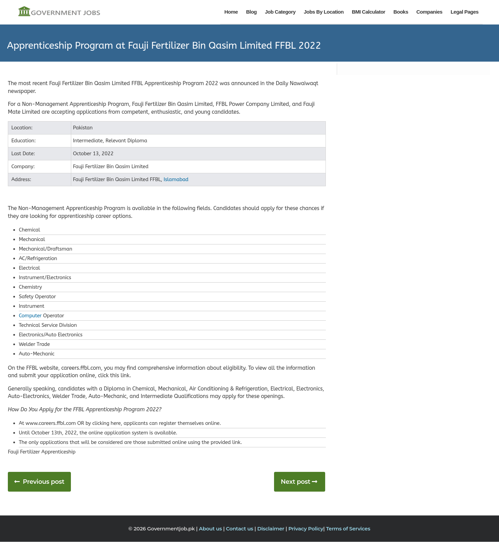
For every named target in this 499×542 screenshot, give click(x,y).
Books (400, 12)
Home (231, 12)
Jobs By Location (324, 12)
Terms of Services (348, 528)
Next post (296, 481)
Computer (30, 316)
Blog (251, 12)
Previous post (43, 481)
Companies (429, 12)
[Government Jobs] (59, 12)
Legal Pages (465, 12)
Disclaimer (271, 528)
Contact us (240, 528)
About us (211, 528)
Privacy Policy (305, 528)
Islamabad (176, 179)
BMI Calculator (368, 12)
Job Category (280, 12)
